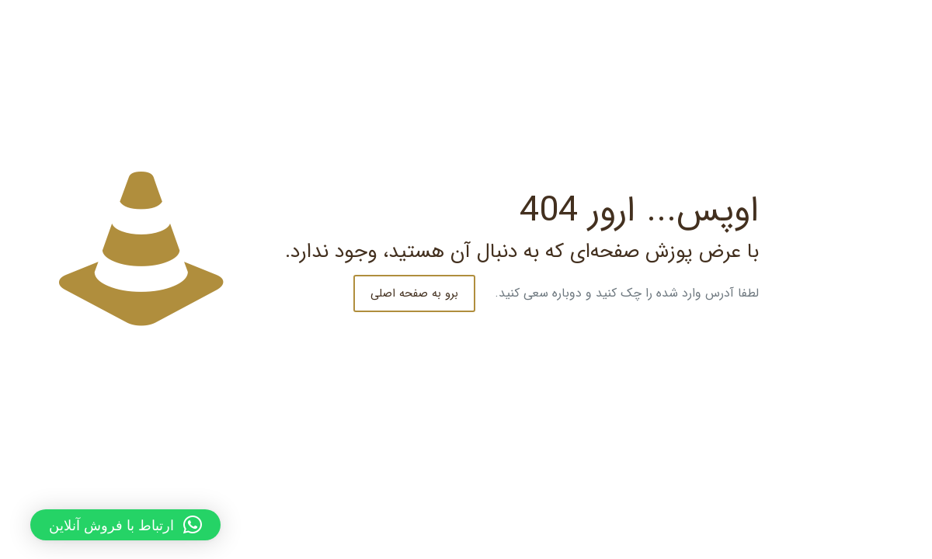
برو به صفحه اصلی (399, 293)
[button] (111, 524)
